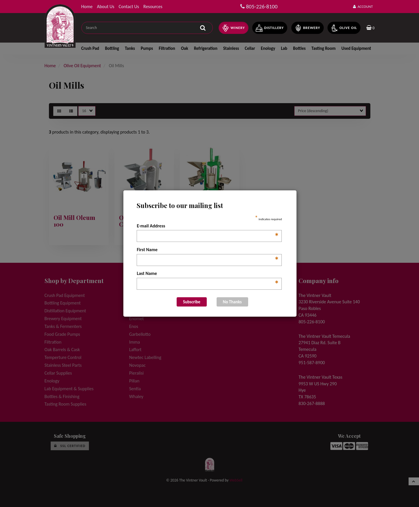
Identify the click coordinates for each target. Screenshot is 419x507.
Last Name (208, 274)
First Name (208, 250)
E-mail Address (208, 226)
